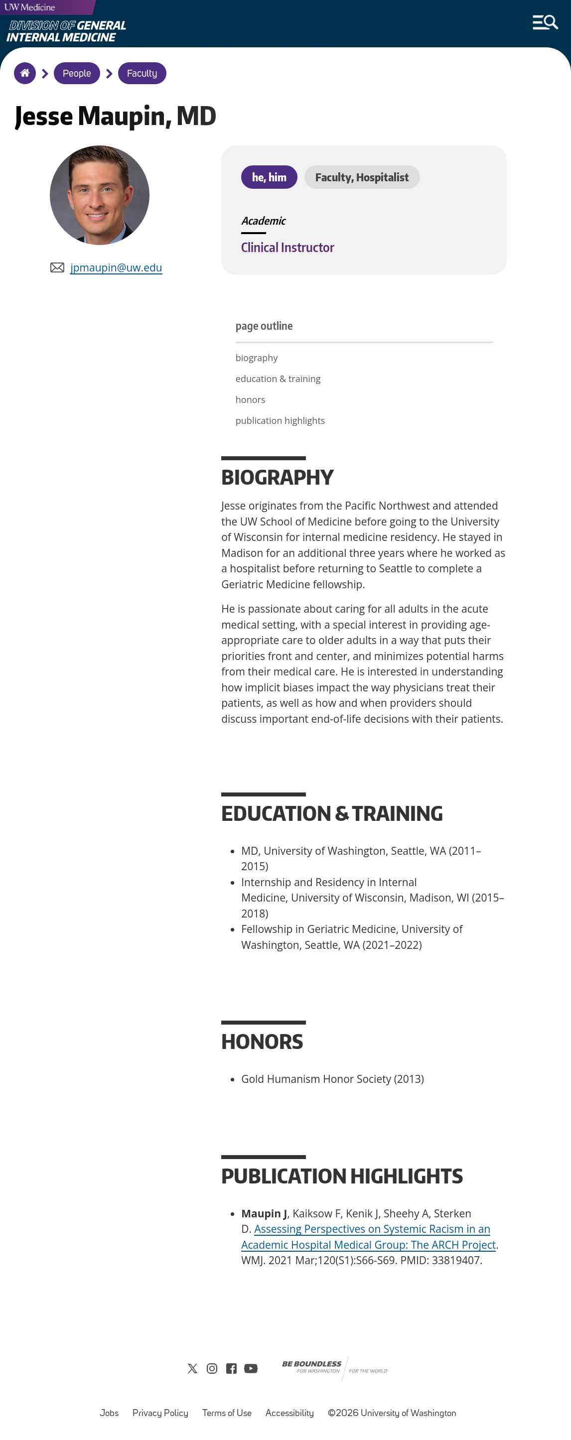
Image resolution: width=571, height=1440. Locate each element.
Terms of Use (230, 1409)
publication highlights (280, 420)
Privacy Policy (163, 1409)
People (77, 74)
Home (22, 79)
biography (257, 358)
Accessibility (293, 1409)
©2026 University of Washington (392, 1414)
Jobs (112, 1409)
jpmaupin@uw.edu (116, 267)
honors (251, 399)
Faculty (142, 74)
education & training (278, 379)
